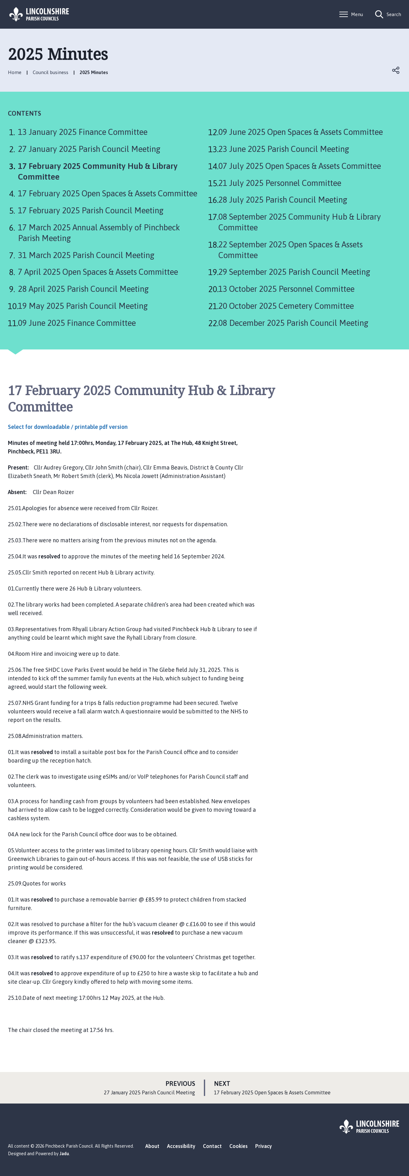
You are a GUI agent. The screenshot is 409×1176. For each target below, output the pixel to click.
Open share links (396, 70)
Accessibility (181, 1146)
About (152, 1146)
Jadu (64, 1153)
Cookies (238, 1146)
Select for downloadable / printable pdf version (68, 427)
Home (14, 72)
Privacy (263, 1146)
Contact (212, 1146)
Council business (50, 72)
